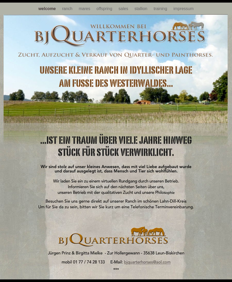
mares (85, 8)
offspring (104, 8)
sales (124, 8)
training (161, 8)
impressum (183, 8)
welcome (47, 8)
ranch (67, 8)
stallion (141, 8)
